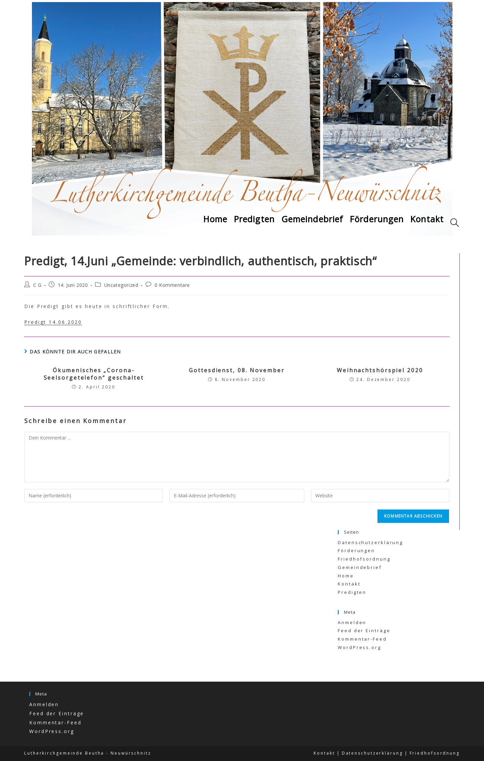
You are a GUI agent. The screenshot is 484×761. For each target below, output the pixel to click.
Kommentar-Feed (362, 639)
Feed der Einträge (364, 630)
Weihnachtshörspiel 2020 (380, 370)
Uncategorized (121, 285)
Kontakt (349, 584)
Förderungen (356, 550)
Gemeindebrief (360, 567)
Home (346, 576)
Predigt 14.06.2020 (53, 322)
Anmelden (352, 622)
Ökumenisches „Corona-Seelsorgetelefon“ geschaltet (94, 374)
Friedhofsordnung (364, 559)
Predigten (352, 592)
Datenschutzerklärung (370, 542)
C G (37, 285)
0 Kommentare (172, 285)
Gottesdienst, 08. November (236, 370)
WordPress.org (359, 647)
